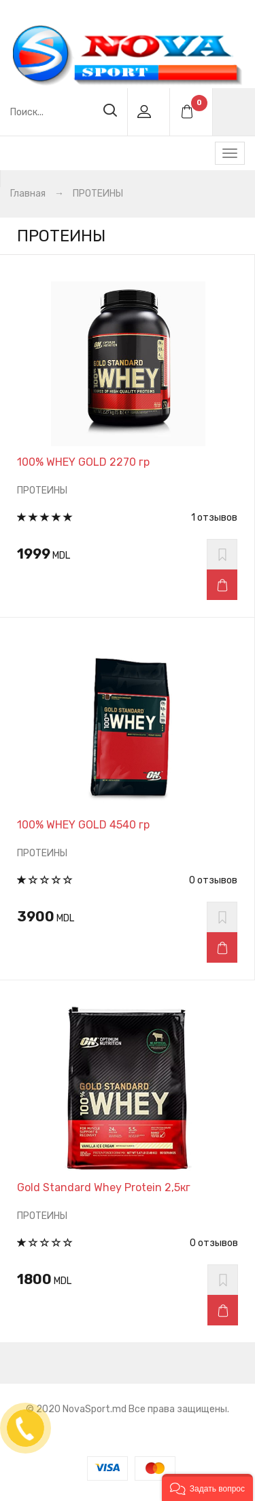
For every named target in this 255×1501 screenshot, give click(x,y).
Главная (28, 193)
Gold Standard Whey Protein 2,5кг (103, 1187)
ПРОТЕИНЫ (98, 193)
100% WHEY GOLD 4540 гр (83, 824)
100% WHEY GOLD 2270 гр (83, 462)
